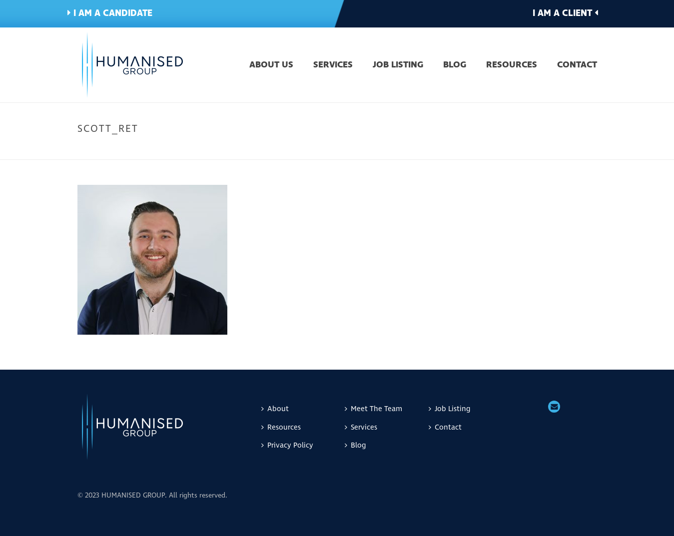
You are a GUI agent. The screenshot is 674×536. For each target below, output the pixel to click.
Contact (577, 65)
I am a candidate (109, 13)
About (275, 409)
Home (490, 149)
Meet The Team (529, 149)
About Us (271, 65)
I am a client (565, 13)
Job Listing (398, 65)
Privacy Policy (287, 445)
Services (333, 65)
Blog (454, 65)
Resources (511, 65)
